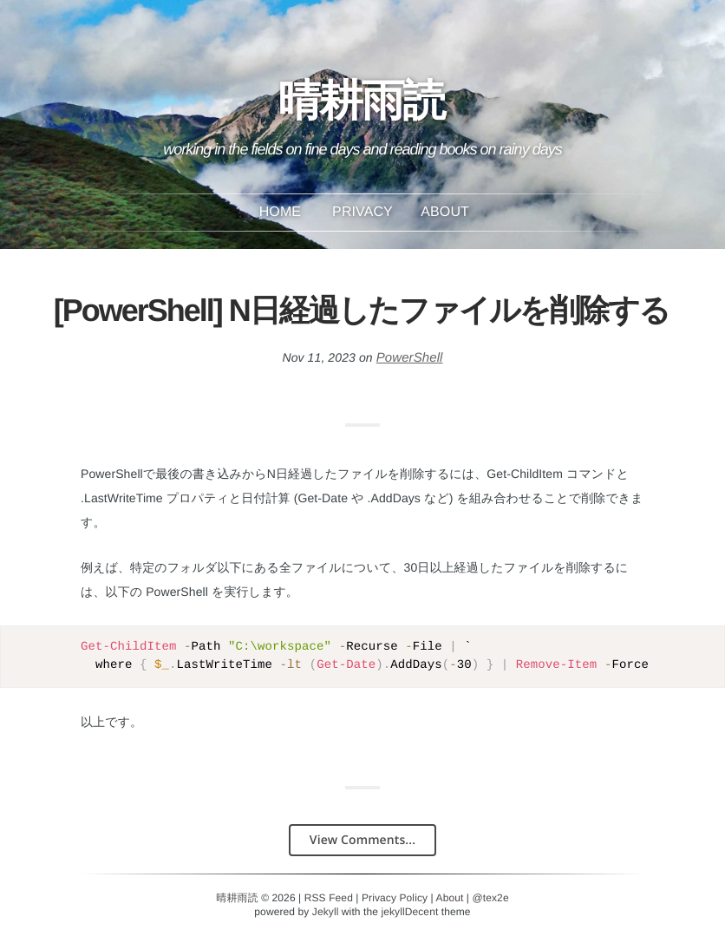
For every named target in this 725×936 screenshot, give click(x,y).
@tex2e (491, 898)
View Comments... (362, 840)
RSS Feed (328, 898)
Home (280, 212)
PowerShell (409, 357)
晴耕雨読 (361, 109)
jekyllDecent (409, 912)
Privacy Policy (395, 898)
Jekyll (325, 912)
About (445, 212)
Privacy (362, 212)
